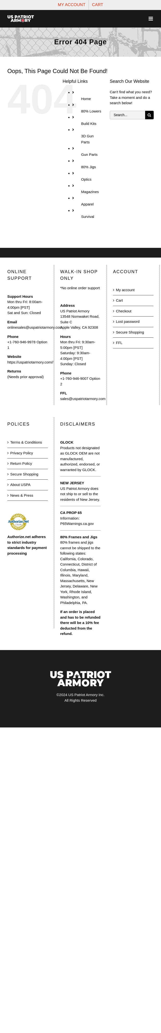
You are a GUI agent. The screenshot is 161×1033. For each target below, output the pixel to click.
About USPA (20, 485)
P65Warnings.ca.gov (77, 523)
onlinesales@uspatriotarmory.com (34, 327)
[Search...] (127, 115)
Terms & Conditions (26, 442)
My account (125, 290)
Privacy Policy (21, 453)
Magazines (90, 192)
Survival (87, 216)
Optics (86, 179)
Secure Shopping (130, 332)
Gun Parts (89, 154)
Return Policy (21, 463)
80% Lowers (91, 111)
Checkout (123, 311)
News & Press (21, 495)
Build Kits (88, 123)
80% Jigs (88, 167)
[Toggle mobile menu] (151, 18)
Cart (119, 300)
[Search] (149, 115)
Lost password (128, 321)
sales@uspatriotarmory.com (83, 399)
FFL (119, 343)
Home (86, 99)
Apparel (87, 204)
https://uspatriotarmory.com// (30, 362)
